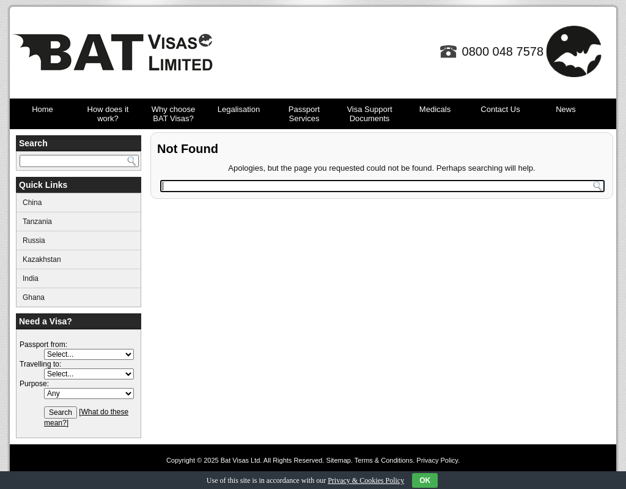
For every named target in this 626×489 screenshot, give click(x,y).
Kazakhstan (42, 259)
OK (424, 480)
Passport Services (304, 114)
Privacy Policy (437, 460)
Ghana (34, 297)
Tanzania (37, 221)
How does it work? (108, 114)
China (32, 202)
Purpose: (34, 383)
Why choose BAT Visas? (174, 114)
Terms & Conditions (384, 460)
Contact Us (500, 109)
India (31, 278)
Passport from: (43, 344)
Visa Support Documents (369, 114)
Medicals (435, 109)
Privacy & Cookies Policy (366, 480)
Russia (34, 240)
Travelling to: (40, 364)
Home (42, 109)
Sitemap (338, 460)
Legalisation (239, 109)
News (566, 109)
